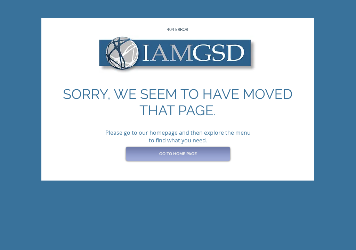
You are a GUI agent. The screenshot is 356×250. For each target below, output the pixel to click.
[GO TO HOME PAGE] (178, 154)
